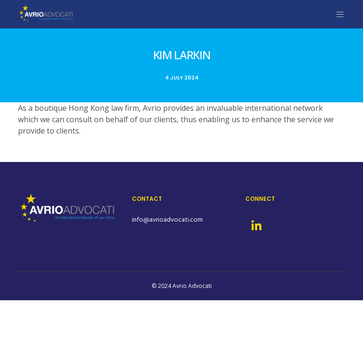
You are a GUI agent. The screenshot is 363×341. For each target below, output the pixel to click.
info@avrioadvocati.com (167, 219)
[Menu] (336, 14)
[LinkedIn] (255, 224)
